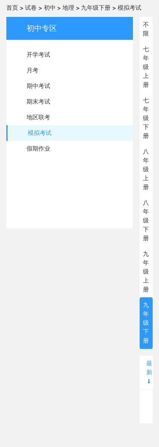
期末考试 (38, 101)
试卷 (31, 7)
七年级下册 (146, 118)
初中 (50, 7)
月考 (32, 70)
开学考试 (38, 54)
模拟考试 (129, 7)
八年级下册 (146, 220)
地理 (68, 7)
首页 (12, 7)
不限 (146, 29)
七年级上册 (146, 67)
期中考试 (38, 85)
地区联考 (38, 117)
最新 (149, 372)
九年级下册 (95, 7)
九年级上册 (146, 271)
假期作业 (38, 148)
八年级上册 (146, 169)
